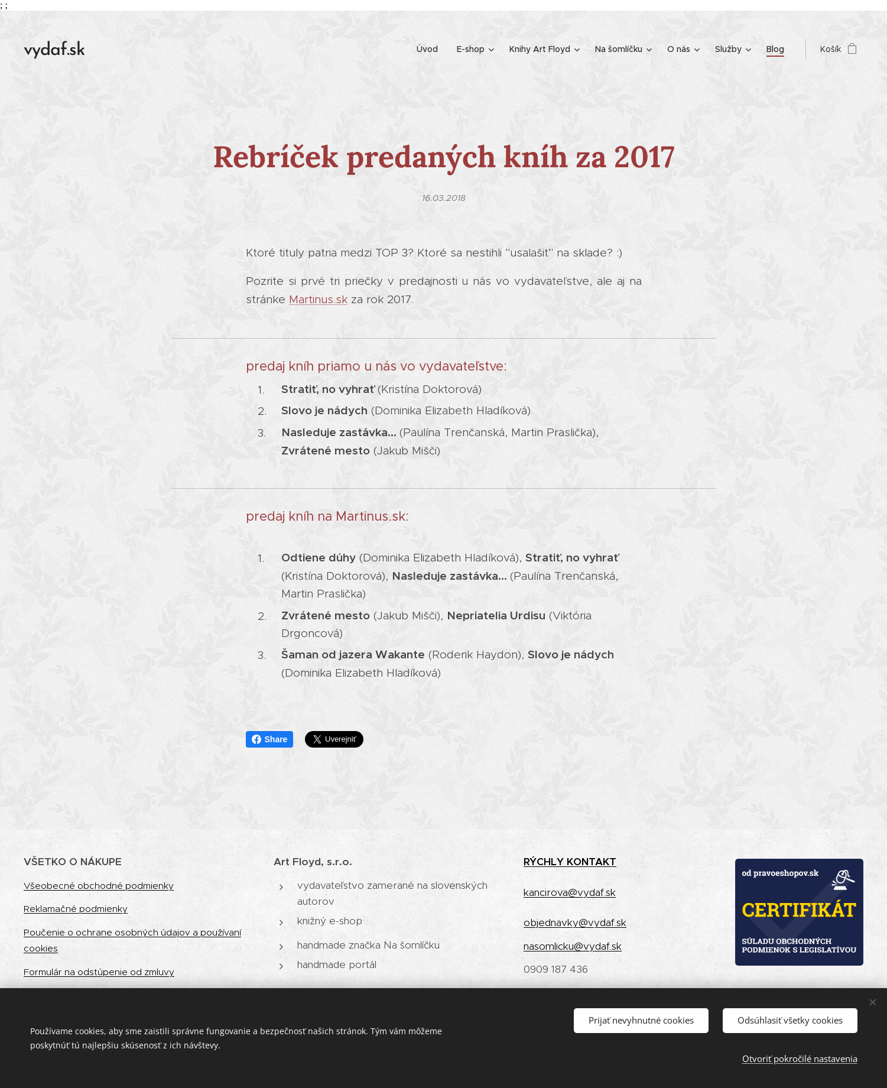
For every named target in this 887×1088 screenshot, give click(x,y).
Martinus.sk (318, 299)
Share (270, 739)
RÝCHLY (545, 861)
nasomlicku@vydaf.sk (573, 946)
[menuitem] (430, 49)
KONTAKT (591, 861)
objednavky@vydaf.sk (575, 922)
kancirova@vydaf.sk (570, 892)
